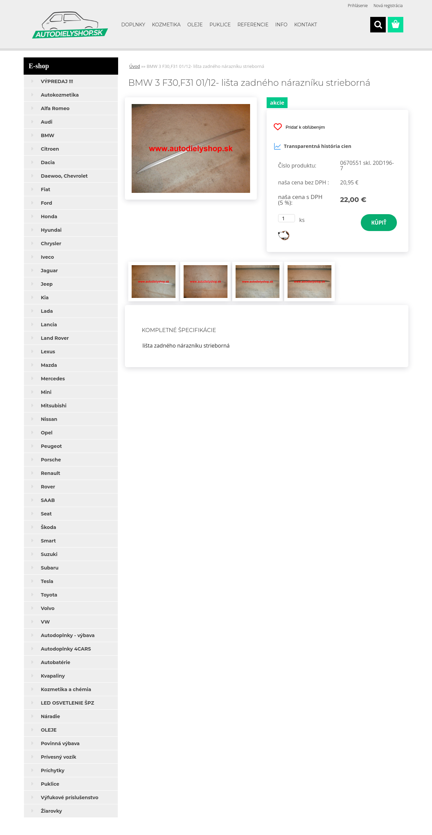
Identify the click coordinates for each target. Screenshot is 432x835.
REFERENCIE (253, 25)
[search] (378, 24)
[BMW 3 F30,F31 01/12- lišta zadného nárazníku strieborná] (191, 100)
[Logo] (70, 25)
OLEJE (195, 25)
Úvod (134, 66)
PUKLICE (220, 25)
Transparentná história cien (312, 146)
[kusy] (286, 218)
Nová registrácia (388, 5)
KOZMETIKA (166, 25)
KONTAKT (305, 25)
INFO (281, 25)
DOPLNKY (133, 25)
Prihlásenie (358, 5)
